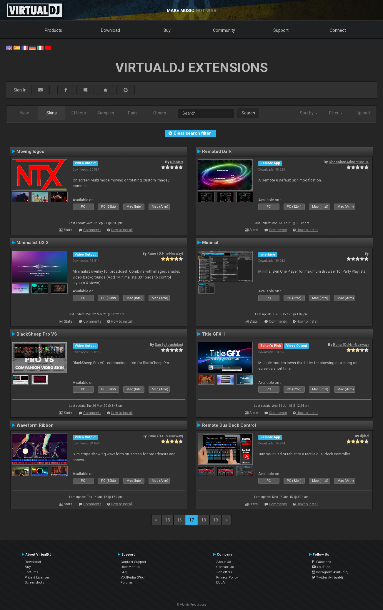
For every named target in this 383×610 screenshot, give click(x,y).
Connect (338, 30)
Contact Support (133, 562)
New (24, 113)
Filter (336, 113)
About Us (223, 562)
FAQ (124, 572)
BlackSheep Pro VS (36, 334)
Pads (133, 113)
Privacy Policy (227, 577)
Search (248, 113)
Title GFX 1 (213, 334)
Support (281, 30)
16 (179, 520)
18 (203, 520)
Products (53, 30)
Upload (363, 113)
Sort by (309, 113)
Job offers (224, 572)
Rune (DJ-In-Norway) (165, 253)
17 (191, 520)
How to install (122, 230)
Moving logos (30, 151)
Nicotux (176, 162)
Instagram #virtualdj (330, 572)
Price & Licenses (37, 577)
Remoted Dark (217, 151)
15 (167, 520)
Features (31, 572)
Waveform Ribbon (35, 425)
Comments (92, 230)
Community (224, 30)
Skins (51, 113)
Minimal (210, 242)
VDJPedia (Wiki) (133, 577)
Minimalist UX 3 (32, 242)
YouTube (321, 567)
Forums (127, 582)
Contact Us (225, 567)
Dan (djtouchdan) (169, 345)
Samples (105, 113)
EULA (220, 582)
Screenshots (34, 582)
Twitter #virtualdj (327, 577)
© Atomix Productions (192, 604)
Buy (167, 30)
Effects (78, 113)
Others (159, 113)
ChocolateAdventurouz (349, 162)
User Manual (131, 567)
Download (110, 30)
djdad (364, 436)
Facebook (321, 562)
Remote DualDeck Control (229, 425)
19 (215, 520)
